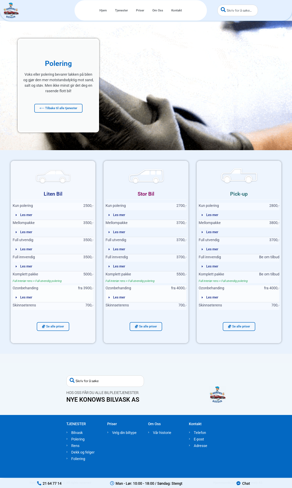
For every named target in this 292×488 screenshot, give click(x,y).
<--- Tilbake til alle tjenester (58, 108)
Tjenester (121, 10)
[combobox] (237, 10)
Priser (140, 10)
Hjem (103, 10)
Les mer (26, 215)
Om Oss (157, 10)
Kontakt (176, 10)
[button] (53, 215)
